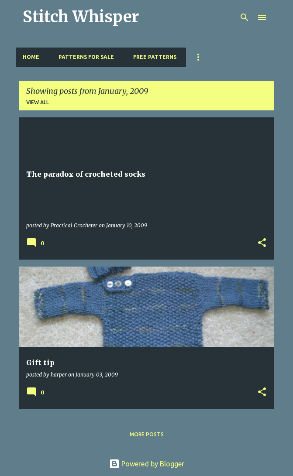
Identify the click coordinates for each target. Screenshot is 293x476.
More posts (147, 434)
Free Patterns (154, 57)
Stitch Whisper (81, 17)
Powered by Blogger (146, 464)
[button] (262, 243)
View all (37, 102)
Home (31, 57)
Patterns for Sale (86, 57)
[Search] (244, 17)
